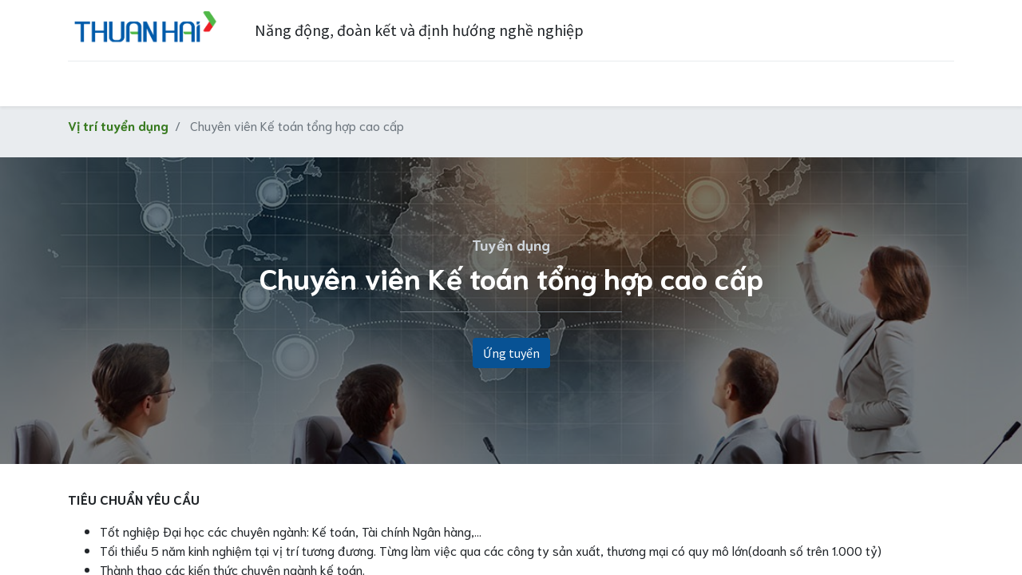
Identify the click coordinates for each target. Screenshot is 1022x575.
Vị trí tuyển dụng (118, 125)
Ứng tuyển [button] (511, 353)
